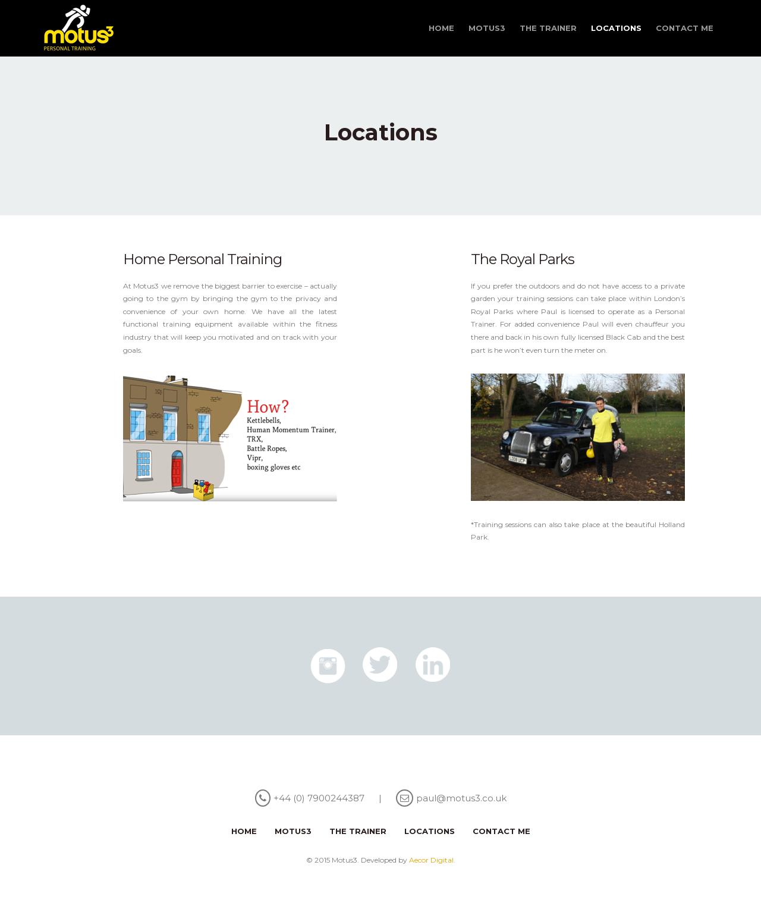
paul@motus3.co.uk (461, 798)
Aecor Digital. (432, 859)
